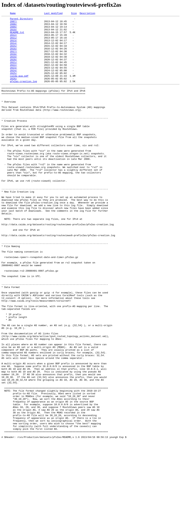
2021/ (13, 72)
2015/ (13, 52)
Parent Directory (21, 19)
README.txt (17, 36)
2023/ (13, 78)
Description (87, 13)
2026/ (13, 91)
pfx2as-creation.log (23, 95)
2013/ (13, 45)
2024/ (13, 81)
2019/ (13, 65)
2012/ (13, 39)
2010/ (13, 32)
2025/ (13, 85)
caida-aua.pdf (19, 88)
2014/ (13, 49)
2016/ (13, 55)
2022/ (13, 75)
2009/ (13, 29)
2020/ (13, 68)
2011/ (13, 42)
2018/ (13, 62)
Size (74, 13)
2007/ (13, 23)
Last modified (53, 13)
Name (13, 13)
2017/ (13, 59)
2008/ (13, 26)
